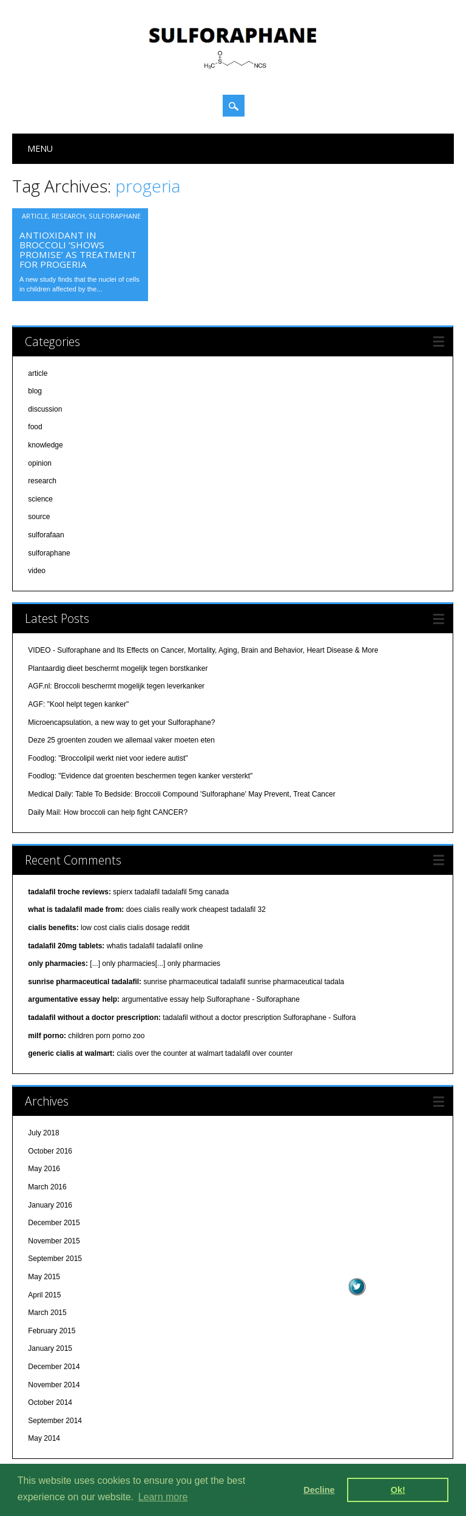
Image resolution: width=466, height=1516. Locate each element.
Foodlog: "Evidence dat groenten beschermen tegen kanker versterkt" (140, 776)
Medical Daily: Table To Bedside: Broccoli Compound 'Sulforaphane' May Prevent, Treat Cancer (181, 794)
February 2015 (51, 1331)
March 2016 (47, 1187)
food (35, 427)
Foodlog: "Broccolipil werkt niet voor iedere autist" (107, 758)
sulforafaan (46, 535)
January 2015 (50, 1348)
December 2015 (53, 1223)
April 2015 (44, 1295)
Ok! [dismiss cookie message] (398, 1490)
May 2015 (44, 1277)
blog (35, 391)
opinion (40, 463)
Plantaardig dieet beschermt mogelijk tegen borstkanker (118, 668)
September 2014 (55, 1420)
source (39, 516)
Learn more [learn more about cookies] (163, 1497)
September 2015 (55, 1258)
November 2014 (53, 1385)
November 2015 (53, 1241)
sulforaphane (115, 215)
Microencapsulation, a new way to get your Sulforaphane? (121, 722)
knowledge (45, 445)
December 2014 (53, 1366)
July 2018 (43, 1133)
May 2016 (44, 1168)
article (35, 215)
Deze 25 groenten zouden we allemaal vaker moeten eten (121, 740)
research (68, 215)
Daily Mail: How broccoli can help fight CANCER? (107, 812)
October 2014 (50, 1402)
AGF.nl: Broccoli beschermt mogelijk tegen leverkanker (116, 686)
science (40, 499)
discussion (45, 409)
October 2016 (50, 1151)
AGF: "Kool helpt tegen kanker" (78, 704)
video (37, 570)
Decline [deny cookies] (318, 1490)
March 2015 (47, 1312)
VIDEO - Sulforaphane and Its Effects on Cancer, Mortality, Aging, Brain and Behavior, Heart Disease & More (203, 650)
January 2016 (50, 1205)
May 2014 (44, 1438)
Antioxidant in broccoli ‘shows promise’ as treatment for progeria (78, 249)
